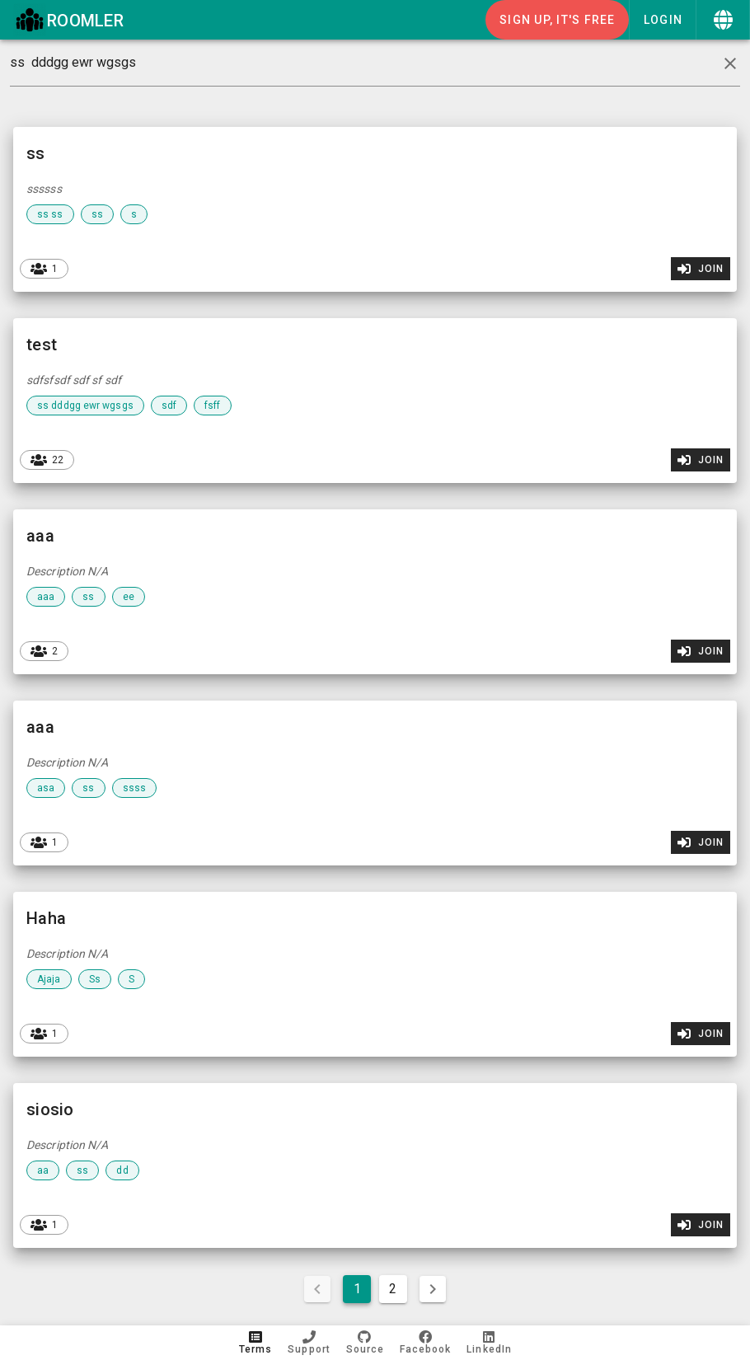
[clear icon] (730, 63)
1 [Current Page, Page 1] (357, 1289)
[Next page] (433, 1289)
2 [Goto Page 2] (392, 1289)
